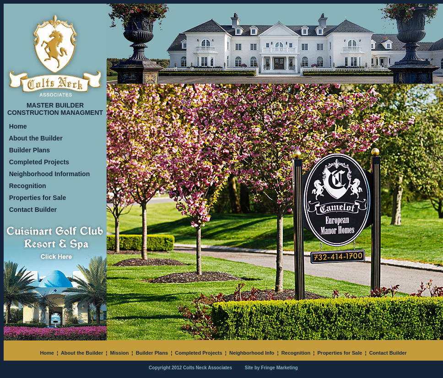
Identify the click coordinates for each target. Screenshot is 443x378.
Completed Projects (39, 162)
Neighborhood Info (251, 353)
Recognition (27, 185)
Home (18, 126)
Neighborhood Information (49, 174)
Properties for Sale (37, 197)
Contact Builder (33, 209)
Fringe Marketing (279, 367)
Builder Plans (29, 150)
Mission (119, 353)
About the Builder (35, 138)
